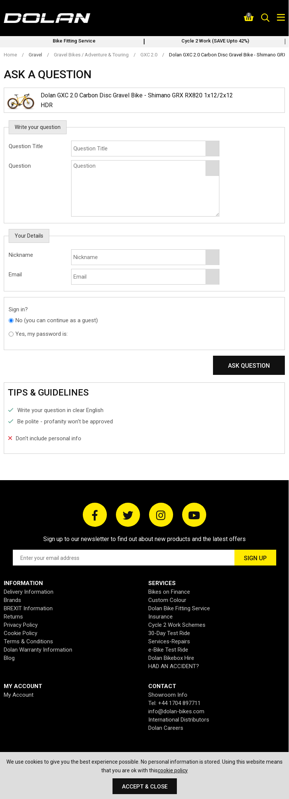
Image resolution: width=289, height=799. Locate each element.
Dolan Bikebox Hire (171, 658)
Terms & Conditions (28, 641)
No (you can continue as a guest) (56, 320)
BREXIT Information (28, 608)
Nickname (21, 255)
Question (20, 165)
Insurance (160, 616)
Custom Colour (167, 600)
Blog (9, 658)
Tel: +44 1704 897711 (174, 703)
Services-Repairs (169, 641)
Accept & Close (144, 786)
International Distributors (178, 719)
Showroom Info (167, 694)
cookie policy (173, 770)
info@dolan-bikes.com (176, 711)
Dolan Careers (165, 728)
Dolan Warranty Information (38, 649)
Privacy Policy (21, 625)
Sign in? (18, 309)
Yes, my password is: (41, 334)
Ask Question (249, 365)
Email (15, 274)
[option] (74, 41)
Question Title (26, 146)
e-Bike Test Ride (168, 649)
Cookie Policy (20, 633)
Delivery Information (28, 591)
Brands (12, 600)
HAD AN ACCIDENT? (173, 666)
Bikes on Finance (169, 591)
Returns (13, 616)
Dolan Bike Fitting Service (179, 608)
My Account (18, 694)
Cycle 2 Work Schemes (176, 625)
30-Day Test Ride (169, 633)
